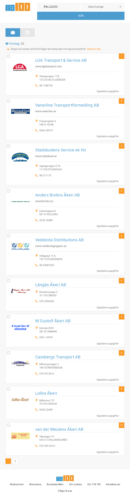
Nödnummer (17, 484)
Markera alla (94, 49)
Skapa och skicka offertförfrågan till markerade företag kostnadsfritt (48, 49)
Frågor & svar (65, 491)
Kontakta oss (113, 484)
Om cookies (75, 484)
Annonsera (35, 484)
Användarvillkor (55, 484)
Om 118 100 (94, 484)
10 (121, 425)
